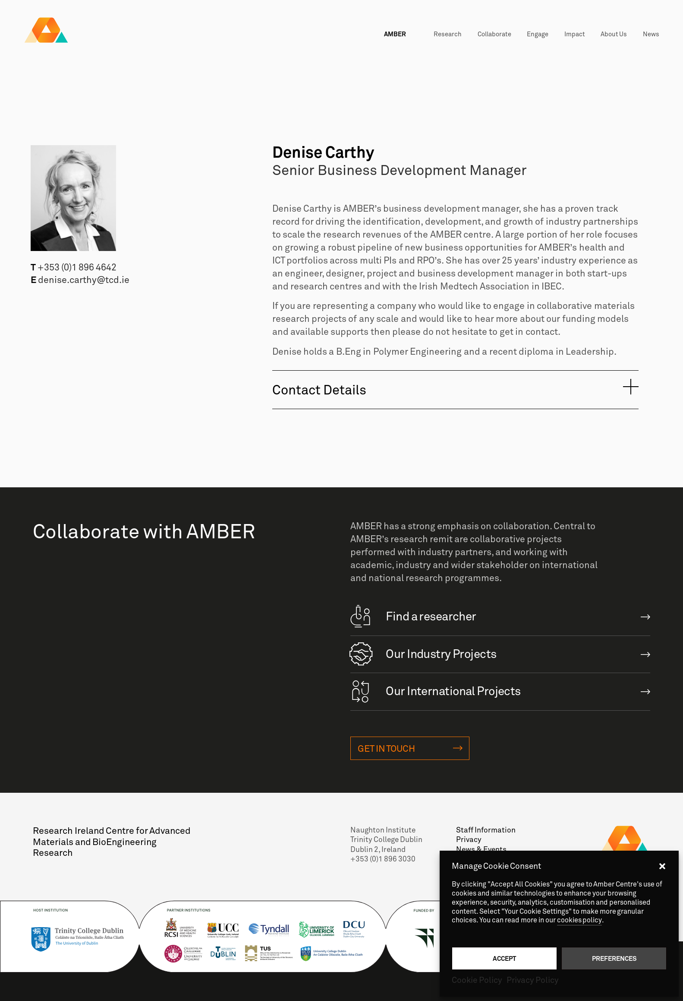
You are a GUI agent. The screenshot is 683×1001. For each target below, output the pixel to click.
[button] (662, 866)
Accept (504, 958)
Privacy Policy (533, 980)
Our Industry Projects (423, 653)
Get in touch (386, 750)
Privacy (468, 841)
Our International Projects (435, 690)
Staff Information (485, 831)
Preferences (614, 958)
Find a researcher (413, 615)
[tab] (455, 389)
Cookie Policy (477, 980)
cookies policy (579, 920)
